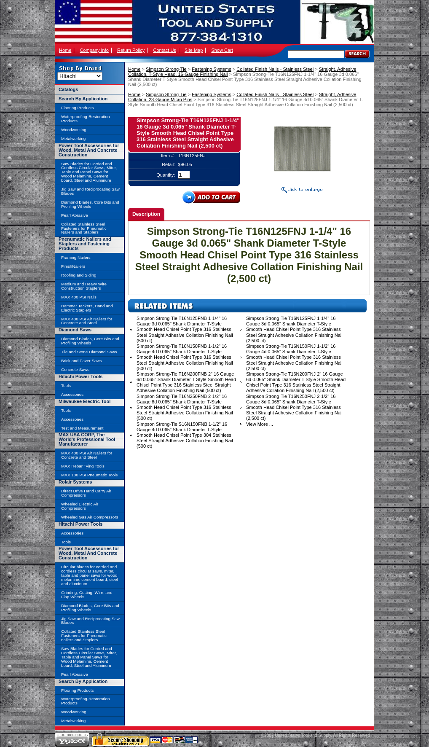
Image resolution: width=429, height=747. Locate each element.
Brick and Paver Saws (81, 360)
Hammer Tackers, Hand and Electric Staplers (87, 308)
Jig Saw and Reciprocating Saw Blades (90, 191)
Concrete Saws (75, 369)
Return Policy (131, 50)
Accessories (72, 394)
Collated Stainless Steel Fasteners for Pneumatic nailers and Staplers (84, 635)
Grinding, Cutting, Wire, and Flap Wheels (87, 594)
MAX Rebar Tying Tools (83, 466)
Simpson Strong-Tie (166, 69)
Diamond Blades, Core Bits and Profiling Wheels (90, 204)
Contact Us (164, 50)
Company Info (94, 50)
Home (65, 50)
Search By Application (83, 98)
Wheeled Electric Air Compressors (79, 506)
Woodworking (73, 129)
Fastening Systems (211, 69)
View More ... (259, 424)
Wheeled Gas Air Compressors (89, 517)
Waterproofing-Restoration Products (85, 118)
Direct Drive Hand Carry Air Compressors (86, 493)
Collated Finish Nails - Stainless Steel (275, 69)
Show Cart (222, 50)
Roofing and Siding (78, 275)
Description (146, 214)
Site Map (194, 50)
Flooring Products (77, 107)
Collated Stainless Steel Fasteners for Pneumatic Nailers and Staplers (84, 228)
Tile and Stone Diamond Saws (89, 351)
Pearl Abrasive (74, 215)
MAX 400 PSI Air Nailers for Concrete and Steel (86, 321)
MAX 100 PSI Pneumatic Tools (89, 475)
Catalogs (68, 89)
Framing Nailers (76, 257)
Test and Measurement (82, 428)
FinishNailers (73, 266)
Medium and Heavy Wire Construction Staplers (84, 286)
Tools (66, 385)
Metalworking (73, 138)
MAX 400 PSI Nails (79, 297)
